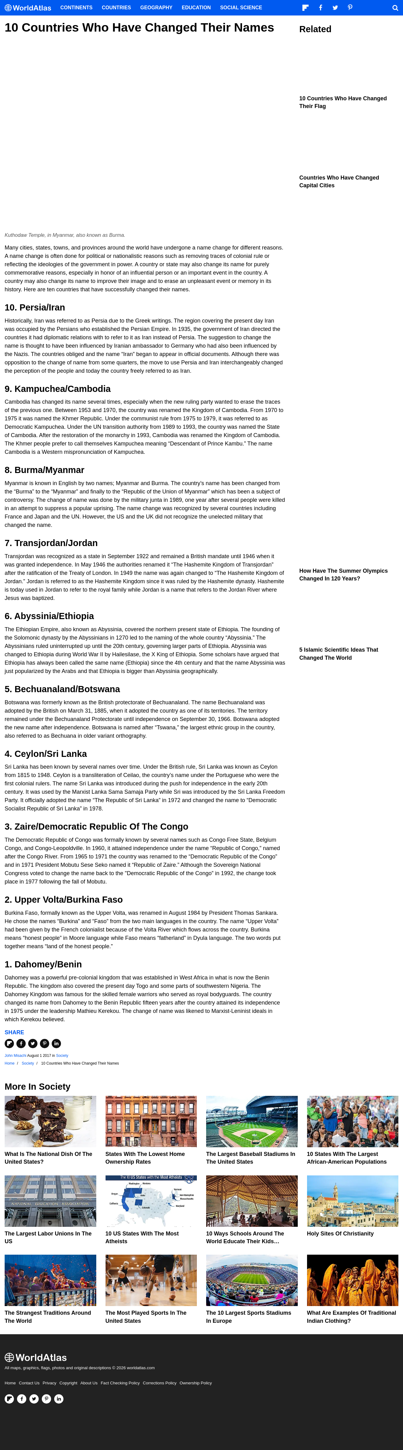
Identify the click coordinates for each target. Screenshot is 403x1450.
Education (196, 7)
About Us (89, 1383)
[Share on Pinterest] (44, 1043)
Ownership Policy (196, 1383)
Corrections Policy (159, 1383)
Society (62, 1055)
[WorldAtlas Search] (395, 7)
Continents (76, 7)
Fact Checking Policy (120, 1383)
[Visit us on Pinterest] (46, 1399)
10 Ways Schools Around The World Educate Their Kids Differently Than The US (245, 1241)
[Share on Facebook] (21, 1043)
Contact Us (29, 1383)
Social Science (241, 7)
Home (10, 1383)
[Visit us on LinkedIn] (58, 1399)
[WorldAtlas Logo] (30, 7)
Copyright (68, 1383)
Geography (156, 7)
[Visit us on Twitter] (34, 1399)
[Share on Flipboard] (9, 1043)
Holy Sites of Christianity (340, 1234)
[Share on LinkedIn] (56, 1043)
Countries (116, 7)
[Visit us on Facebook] (21, 1399)
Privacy (49, 1383)
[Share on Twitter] (32, 1043)
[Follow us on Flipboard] (9, 1399)
